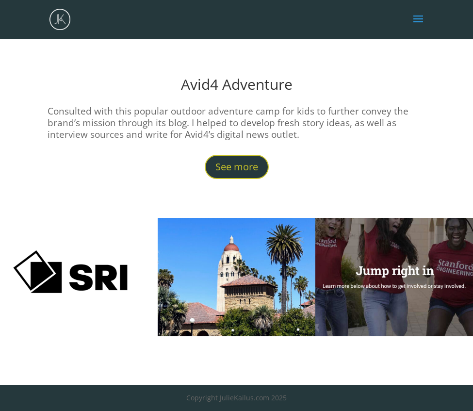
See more (236, 166)
